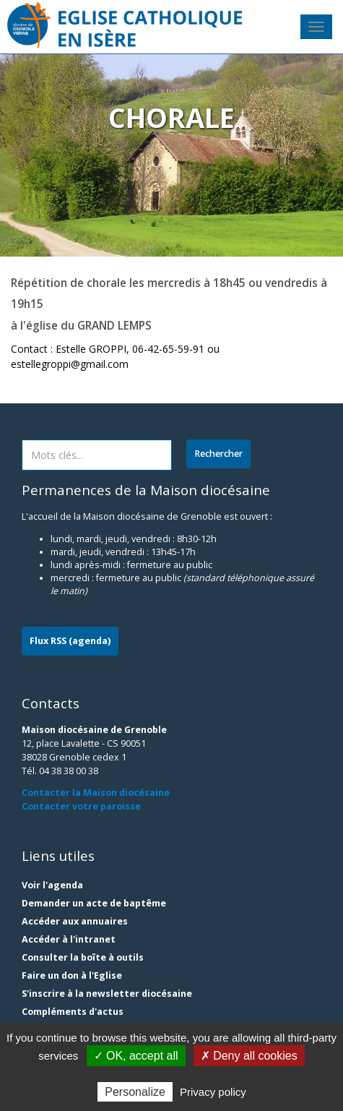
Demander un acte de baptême (94, 903)
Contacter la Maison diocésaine (96, 792)
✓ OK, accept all (136, 1056)
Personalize (135, 1092)
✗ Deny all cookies (249, 1056)
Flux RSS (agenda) (70, 641)
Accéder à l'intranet (69, 939)
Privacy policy (213, 1092)
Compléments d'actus (72, 1011)
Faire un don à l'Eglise (72, 975)
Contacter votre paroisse (81, 806)
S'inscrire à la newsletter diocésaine (107, 993)
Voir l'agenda (52, 885)
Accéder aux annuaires (75, 921)
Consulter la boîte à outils (83, 957)
